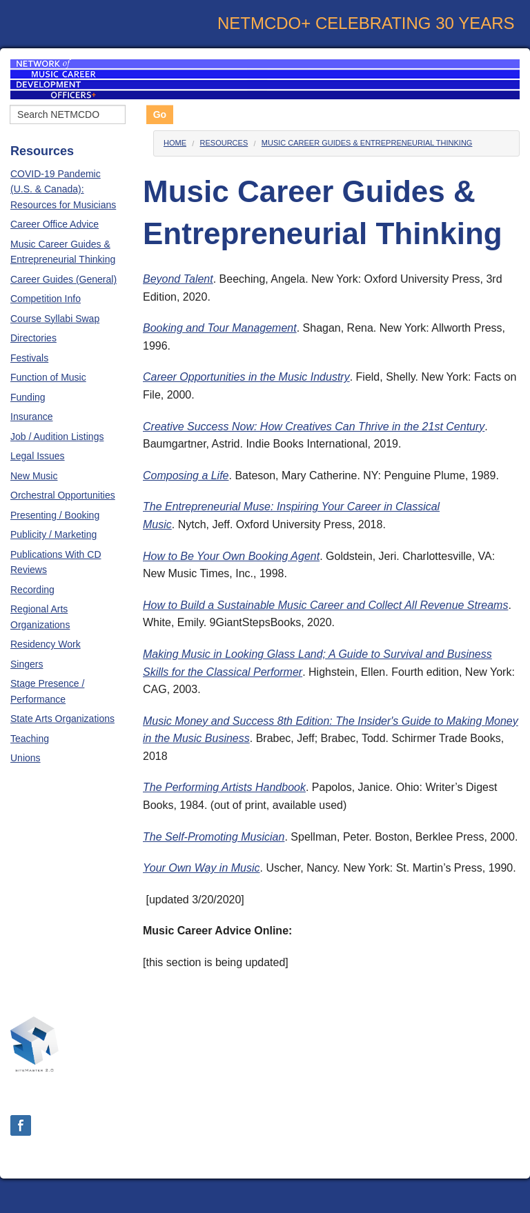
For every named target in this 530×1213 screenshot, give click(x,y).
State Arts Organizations (62, 718)
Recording (32, 589)
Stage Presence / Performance (47, 691)
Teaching (29, 738)
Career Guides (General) (63, 279)
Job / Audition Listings (57, 436)
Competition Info (45, 298)
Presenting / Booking (54, 515)
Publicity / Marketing (53, 534)
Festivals (29, 357)
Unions (25, 757)
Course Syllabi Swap (54, 318)
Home (175, 143)
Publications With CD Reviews (55, 562)
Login (264, 1156)
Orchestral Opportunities (62, 495)
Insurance (31, 416)
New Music (33, 475)
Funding (28, 397)
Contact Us (492, 1094)
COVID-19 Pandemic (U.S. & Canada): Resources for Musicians (63, 189)
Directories (33, 337)
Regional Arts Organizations (40, 616)
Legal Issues (37, 455)
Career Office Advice (54, 224)
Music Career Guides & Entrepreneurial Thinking (62, 252)
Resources (224, 143)
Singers (26, 664)
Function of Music (48, 377)
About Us (427, 1094)
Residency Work (45, 644)
